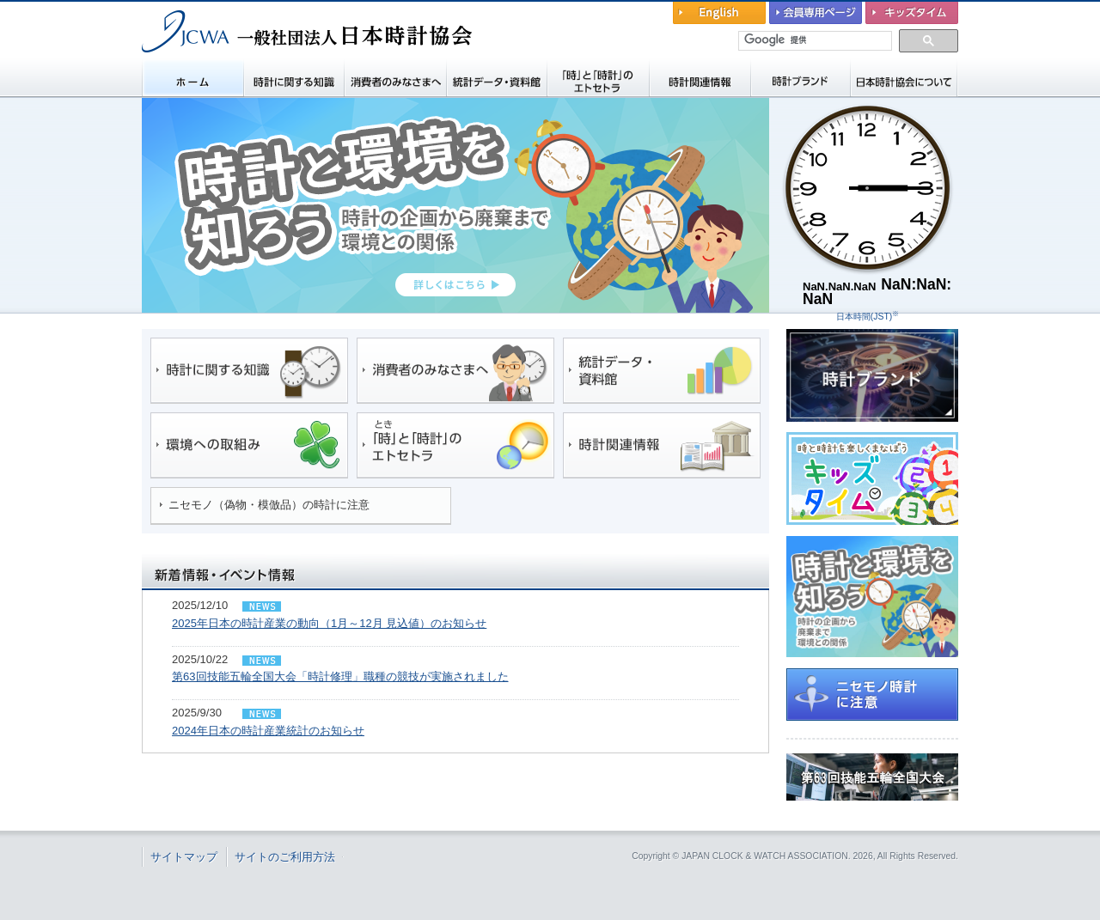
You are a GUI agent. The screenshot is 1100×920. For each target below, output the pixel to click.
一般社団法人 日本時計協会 (231, 65)
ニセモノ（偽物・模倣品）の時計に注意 (269, 504)
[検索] (816, 40)
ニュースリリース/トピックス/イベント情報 (259, 599)
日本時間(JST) (867, 316)
